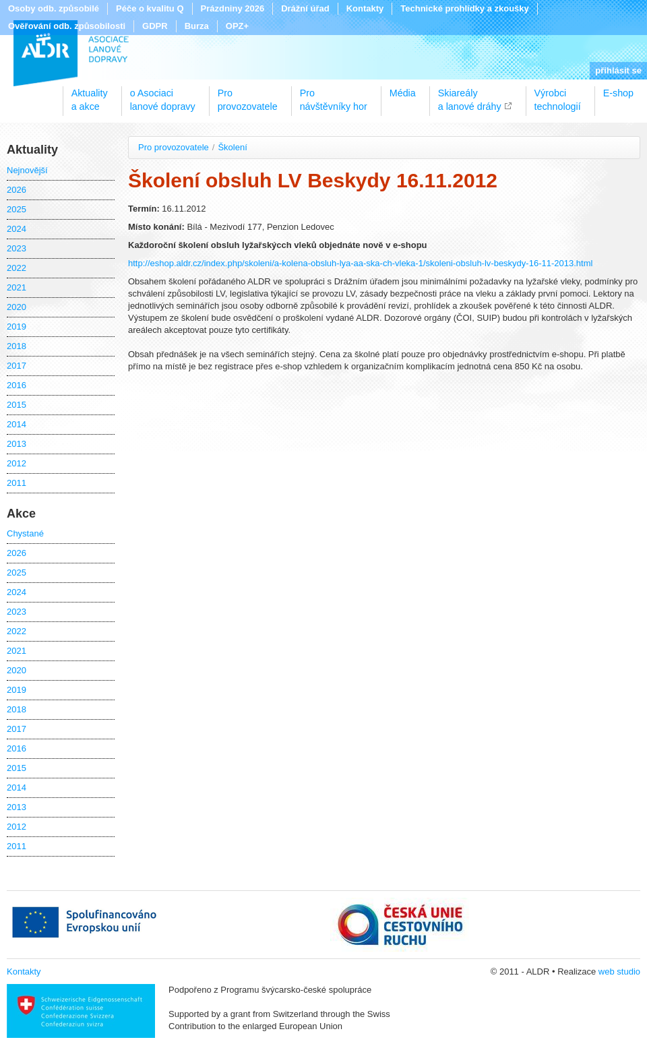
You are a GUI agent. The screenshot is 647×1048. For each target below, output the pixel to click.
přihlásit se (618, 70)
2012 (16, 463)
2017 (16, 366)
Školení (232, 147)
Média (403, 93)
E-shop (618, 93)
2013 (16, 444)
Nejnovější (27, 170)
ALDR (71, 53)
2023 (16, 248)
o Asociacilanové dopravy (162, 95)
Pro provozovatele (173, 147)
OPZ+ (237, 26)
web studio (619, 971)
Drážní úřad (305, 8)
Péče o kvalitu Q (149, 8)
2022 (16, 268)
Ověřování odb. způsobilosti (66, 26)
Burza (197, 26)
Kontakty (365, 8)
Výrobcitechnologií (557, 95)
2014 (16, 424)
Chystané (25, 533)
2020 (16, 307)
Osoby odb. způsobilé (53, 8)
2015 (16, 405)
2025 (16, 209)
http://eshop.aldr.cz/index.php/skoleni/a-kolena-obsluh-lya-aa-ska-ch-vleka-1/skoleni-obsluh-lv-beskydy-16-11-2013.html (360, 263)
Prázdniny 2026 (233, 8)
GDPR (155, 26)
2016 (16, 385)
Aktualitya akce (89, 95)
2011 (16, 483)
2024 (16, 229)
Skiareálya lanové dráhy (469, 95)
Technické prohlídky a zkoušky (464, 8)
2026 (16, 190)
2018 (16, 346)
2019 (16, 326)
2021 (16, 287)
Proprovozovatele (248, 95)
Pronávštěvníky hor (333, 95)
